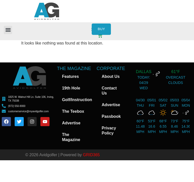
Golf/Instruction (77, 100)
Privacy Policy (109, 130)
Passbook (111, 116)
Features (70, 76)
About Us (110, 76)
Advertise (71, 123)
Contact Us (109, 90)
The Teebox (73, 111)
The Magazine (71, 137)
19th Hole (71, 88)
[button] (8, 30)
